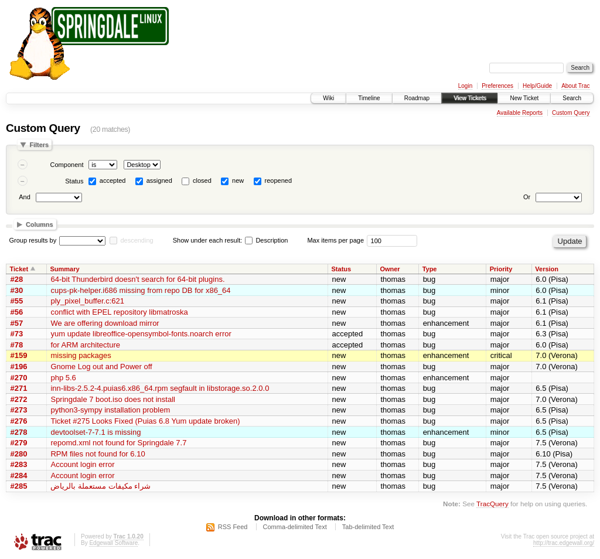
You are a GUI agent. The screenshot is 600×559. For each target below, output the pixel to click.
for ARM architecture (85, 344)
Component (67, 164)
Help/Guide (537, 86)
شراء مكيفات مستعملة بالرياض (100, 486)
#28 (17, 279)
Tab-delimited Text (368, 526)
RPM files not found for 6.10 (97, 453)
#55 (17, 300)
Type (429, 268)
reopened (278, 180)
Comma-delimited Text (295, 526)
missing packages (80, 355)
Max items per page (335, 240)
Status (74, 181)
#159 (19, 355)
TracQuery (492, 503)
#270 (19, 377)
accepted (113, 180)
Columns (39, 224)
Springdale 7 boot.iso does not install (112, 399)
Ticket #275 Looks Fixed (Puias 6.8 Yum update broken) (145, 421)
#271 (19, 388)
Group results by (33, 240)
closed (202, 180)
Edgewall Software (113, 543)
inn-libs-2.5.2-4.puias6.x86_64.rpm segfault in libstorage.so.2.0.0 (159, 388)
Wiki (328, 98)
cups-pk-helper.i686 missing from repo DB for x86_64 (140, 290)
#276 (19, 421)
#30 (17, 290)
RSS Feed (233, 526)
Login (465, 86)
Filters (39, 144)
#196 (19, 366)
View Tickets (470, 98)
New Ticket (524, 98)
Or (526, 196)
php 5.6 (63, 377)
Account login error (82, 464)
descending (136, 240)
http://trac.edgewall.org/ (563, 543)
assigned (159, 180)
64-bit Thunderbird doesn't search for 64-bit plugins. (137, 279)
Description (266, 240)
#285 (19, 486)
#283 (19, 464)
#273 (19, 409)
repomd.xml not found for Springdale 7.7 (118, 442)
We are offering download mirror (104, 323)
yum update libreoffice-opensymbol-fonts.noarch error (140, 333)
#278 (19, 432)
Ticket (19, 268)
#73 (17, 333)
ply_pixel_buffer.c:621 (87, 300)
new (238, 180)
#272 (19, 399)
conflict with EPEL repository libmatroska (119, 312)
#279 (19, 442)
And (24, 196)
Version (546, 268)
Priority (501, 268)
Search (571, 98)
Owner (390, 268)
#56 (17, 312)
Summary (64, 268)
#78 (17, 344)
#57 (17, 323)
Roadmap (416, 98)
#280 (19, 453)
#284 (19, 475)
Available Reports (520, 113)
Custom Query (570, 113)
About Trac (575, 86)
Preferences (497, 86)
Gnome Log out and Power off (101, 366)
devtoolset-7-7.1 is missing (95, 432)
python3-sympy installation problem (110, 409)
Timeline (369, 98)
